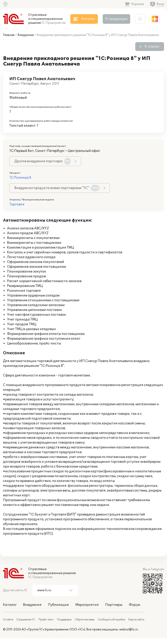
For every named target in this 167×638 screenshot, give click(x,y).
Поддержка (64, 619)
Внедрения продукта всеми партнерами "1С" (57, 188)
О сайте (8, 619)
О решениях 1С (25, 619)
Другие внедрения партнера (42, 161)
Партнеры (113, 605)
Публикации (58, 605)
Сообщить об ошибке (111, 619)
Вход (160, 4)
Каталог (10, 605)
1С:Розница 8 (20, 178)
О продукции (116, 19)
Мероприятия (87, 605)
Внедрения (26, 35)
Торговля (16, 204)
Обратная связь (84, 619)
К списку (152, 47)
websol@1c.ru (128, 629)
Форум (134, 605)
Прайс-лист (46, 619)
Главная (8, 35)
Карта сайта (136, 619)
